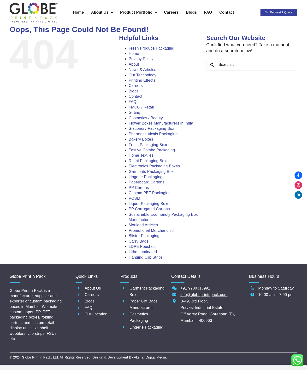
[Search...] (251, 65)
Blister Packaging (144, 236)
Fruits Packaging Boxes (149, 145)
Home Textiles (141, 155)
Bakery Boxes (141, 139)
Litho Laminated (143, 252)
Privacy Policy (141, 59)
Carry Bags (138, 241)
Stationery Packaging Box (151, 128)
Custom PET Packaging (150, 193)
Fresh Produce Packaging (151, 48)
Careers (136, 86)
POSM (134, 198)
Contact (135, 96)
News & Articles (142, 70)
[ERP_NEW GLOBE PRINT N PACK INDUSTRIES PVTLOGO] (34, 4)
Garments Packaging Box (151, 172)
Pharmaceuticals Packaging (153, 134)
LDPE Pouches (142, 247)
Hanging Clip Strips (146, 257)
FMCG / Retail (141, 107)
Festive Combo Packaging (152, 150)
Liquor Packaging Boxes (150, 204)
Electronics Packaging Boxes (154, 166)
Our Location (96, 314)
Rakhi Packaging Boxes (150, 161)
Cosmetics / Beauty (146, 118)
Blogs (133, 91)
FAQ (132, 102)
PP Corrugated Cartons (149, 209)
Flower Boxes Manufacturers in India (161, 123)
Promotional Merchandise (151, 230)
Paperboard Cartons (146, 182)
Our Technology (142, 75)
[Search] (212, 65)
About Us (93, 288)
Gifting (134, 112)
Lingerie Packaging (145, 177)
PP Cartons (139, 188)
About (134, 64)
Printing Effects (142, 80)
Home (134, 53)
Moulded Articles (143, 225)
